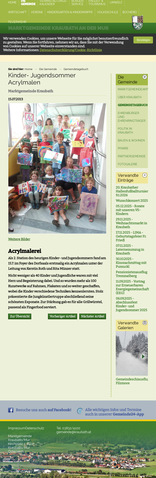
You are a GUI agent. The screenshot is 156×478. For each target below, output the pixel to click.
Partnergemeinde (132, 156)
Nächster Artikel (92, 316)
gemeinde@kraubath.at (73, 432)
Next (143, 357)
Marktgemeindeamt (133, 89)
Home (28, 69)
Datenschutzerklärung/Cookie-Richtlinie (71, 50)
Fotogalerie (127, 164)
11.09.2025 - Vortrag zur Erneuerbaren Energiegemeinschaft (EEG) (132, 287)
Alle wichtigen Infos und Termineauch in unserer (114, 412)
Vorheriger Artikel (62, 316)
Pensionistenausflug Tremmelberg (131, 274)
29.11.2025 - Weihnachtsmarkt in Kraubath (131, 223)
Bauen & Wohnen (131, 140)
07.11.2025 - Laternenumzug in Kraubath (130, 249)
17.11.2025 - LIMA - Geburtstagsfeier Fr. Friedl (131, 236)
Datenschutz (34, 428)
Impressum (16, 428)
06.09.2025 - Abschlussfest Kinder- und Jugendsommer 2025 (131, 304)
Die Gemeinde (48, 69)
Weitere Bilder (19, 239)
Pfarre (123, 148)
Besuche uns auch (43, 410)
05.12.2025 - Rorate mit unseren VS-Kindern (130, 210)
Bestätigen (143, 40)
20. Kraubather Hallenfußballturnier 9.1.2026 (132, 191)
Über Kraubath (129, 97)
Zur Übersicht (19, 316)
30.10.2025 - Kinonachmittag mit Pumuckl (131, 263)
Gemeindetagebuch (76, 69)
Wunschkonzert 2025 (132, 201)
